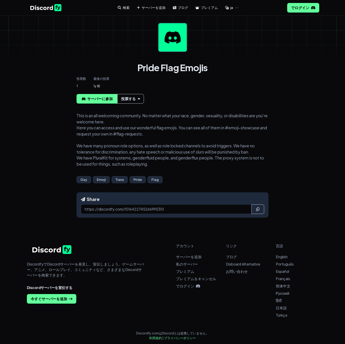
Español (282, 271)
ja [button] (229, 7)
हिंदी (279, 300)
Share (90, 199)
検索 (124, 7)
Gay (83, 179)
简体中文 (283, 286)
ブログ (231, 256)
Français (283, 278)
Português (285, 264)
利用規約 (155, 338)
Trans (119, 179)
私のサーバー (187, 264)
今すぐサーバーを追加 (51, 298)
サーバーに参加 (97, 98)
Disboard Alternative (243, 264)
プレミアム (185, 271)
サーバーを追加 (189, 256)
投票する (130, 98)
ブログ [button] (180, 7)
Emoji (101, 179)
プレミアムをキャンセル (196, 278)
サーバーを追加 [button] (151, 7)
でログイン (303, 7)
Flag (155, 179)
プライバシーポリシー (180, 338)
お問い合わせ (237, 271)
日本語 (281, 307)
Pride (137, 179)
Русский (282, 293)
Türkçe (281, 315)
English (282, 256)
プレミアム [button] (206, 7)
